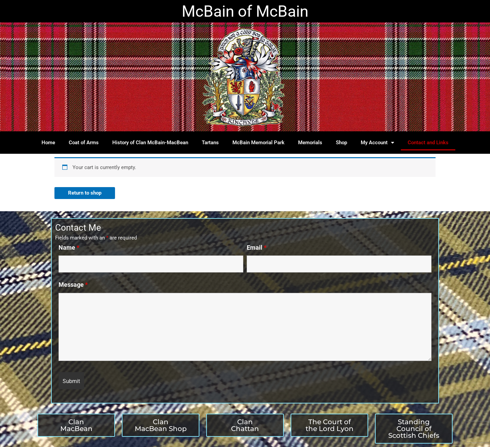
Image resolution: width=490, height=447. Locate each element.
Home (48, 142)
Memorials (310, 142)
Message (73, 284)
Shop (341, 142)
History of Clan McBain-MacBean (150, 142)
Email (256, 247)
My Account (377, 143)
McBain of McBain (245, 11)
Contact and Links (428, 142)
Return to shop (84, 193)
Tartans (210, 142)
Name (69, 247)
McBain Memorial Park (258, 142)
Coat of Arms (84, 142)
